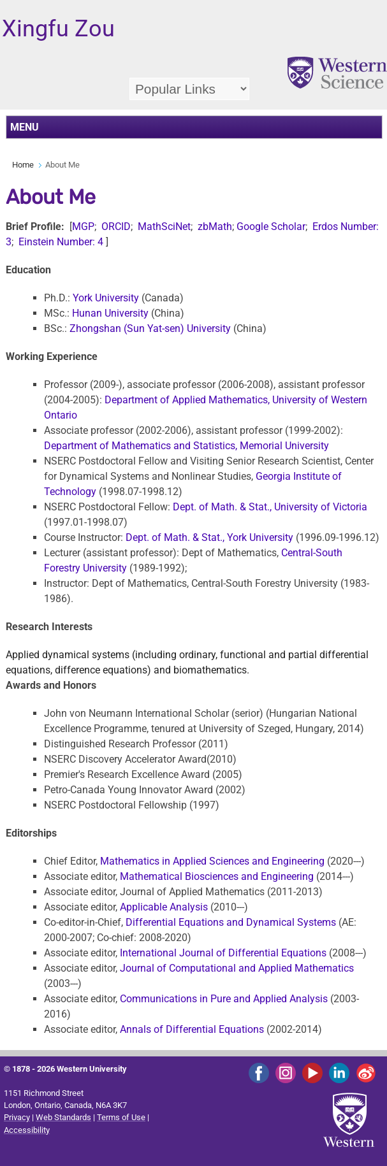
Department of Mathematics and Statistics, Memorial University (186, 446)
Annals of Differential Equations (193, 1029)
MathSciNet (163, 226)
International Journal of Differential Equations (223, 953)
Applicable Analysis (164, 907)
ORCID (116, 226)
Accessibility (27, 1130)
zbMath (215, 226)
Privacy (17, 1117)
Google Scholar (271, 226)
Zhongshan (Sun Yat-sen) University (150, 328)
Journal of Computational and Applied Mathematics (237, 968)
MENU (24, 127)
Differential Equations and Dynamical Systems (231, 922)
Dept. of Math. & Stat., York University (209, 537)
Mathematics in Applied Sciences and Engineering (213, 861)
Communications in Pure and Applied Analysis (224, 999)
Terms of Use (121, 1117)
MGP (83, 226)
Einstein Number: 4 (60, 242)
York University (106, 298)
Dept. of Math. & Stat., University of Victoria (270, 507)
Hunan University (110, 313)
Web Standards (63, 1117)
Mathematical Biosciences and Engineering (217, 876)
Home (23, 164)
